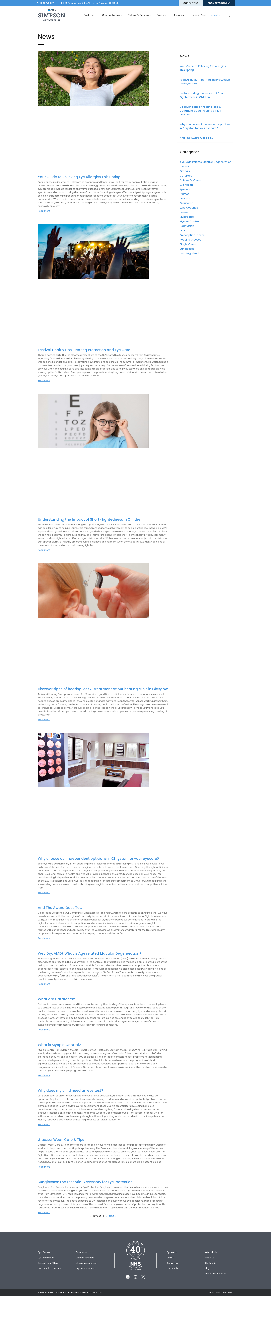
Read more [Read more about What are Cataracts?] (44, 1029)
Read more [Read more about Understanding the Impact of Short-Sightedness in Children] (44, 550)
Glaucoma (186, 203)
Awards (185, 166)
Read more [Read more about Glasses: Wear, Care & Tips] (44, 1166)
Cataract (186, 175)
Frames (184, 194)
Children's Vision (190, 180)
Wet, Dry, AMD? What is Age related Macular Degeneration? (89, 953)
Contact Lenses (112, 15)
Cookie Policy (227, 1292)
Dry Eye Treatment (85, 1268)
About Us (209, 1257)
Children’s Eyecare (139, 15)
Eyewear (163, 15)
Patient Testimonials (215, 1273)
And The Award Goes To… (60, 907)
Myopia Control (189, 221)
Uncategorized (189, 253)
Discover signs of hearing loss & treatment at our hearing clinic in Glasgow (103, 689)
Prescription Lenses (192, 235)
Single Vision (188, 244)
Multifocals (187, 217)
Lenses (184, 212)
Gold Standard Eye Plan (49, 1268)
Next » (112, 1216)
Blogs (207, 1268)
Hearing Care (199, 15)
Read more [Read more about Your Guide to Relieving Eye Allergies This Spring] (44, 211)
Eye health (186, 185)
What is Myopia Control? (59, 1044)
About (215, 15)
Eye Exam (90, 15)
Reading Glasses (190, 239)
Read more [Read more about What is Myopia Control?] (44, 1075)
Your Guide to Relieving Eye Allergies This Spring (79, 177)
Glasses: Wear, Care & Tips (61, 1139)
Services (180, 15)
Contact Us (210, 1263)
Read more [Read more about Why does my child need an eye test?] (44, 1124)
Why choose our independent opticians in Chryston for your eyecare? (98, 858)
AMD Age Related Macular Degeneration (205, 162)
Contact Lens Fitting (48, 1263)
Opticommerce (95, 1292)
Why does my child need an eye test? (70, 1090)
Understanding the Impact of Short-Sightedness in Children (90, 519)
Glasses (185, 198)
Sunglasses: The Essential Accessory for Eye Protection (85, 1182)
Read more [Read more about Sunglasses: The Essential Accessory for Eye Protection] (44, 1212)
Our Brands (172, 1268)
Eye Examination (46, 1257)
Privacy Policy (214, 1292)
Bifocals (185, 171)
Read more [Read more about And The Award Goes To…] (44, 938)
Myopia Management (86, 1263)
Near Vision (187, 226)
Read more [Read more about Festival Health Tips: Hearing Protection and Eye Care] (44, 380)
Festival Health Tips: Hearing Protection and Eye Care (84, 350)
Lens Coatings (189, 207)
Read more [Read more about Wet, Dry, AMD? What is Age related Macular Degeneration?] (44, 984)
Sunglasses (187, 249)
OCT (182, 230)
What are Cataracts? (56, 999)
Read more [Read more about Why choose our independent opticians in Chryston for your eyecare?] (44, 892)
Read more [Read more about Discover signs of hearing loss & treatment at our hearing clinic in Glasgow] (44, 719)
